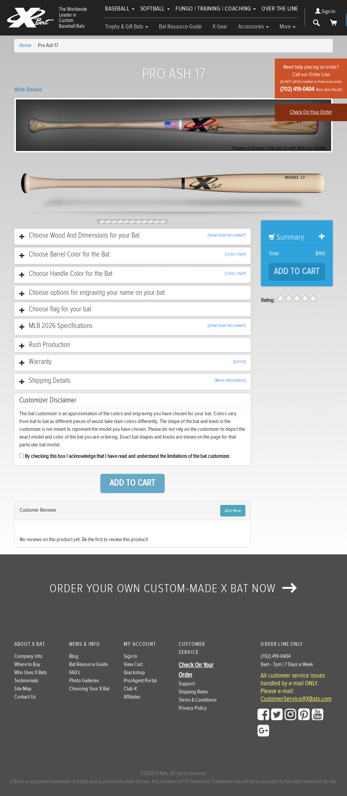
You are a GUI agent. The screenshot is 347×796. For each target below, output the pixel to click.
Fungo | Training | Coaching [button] (216, 8)
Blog (73, 656)
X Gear (219, 26)
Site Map (23, 689)
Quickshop (134, 672)
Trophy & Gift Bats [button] (126, 26)
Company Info (28, 656)
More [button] (287, 26)
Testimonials (26, 681)
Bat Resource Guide (180, 26)
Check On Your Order (311, 112)
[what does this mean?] (227, 235)
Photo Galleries (84, 681)
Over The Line (280, 8)
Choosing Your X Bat (89, 689)
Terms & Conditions (198, 700)
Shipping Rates (193, 692)
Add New (233, 510)
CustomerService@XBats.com (296, 699)
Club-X (130, 689)
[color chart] (235, 254)
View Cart (133, 664)
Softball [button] (155, 8)
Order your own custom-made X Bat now (173, 588)
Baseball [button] (120, 8)
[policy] (239, 361)
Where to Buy (27, 664)
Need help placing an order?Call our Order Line (311, 78)
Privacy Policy (193, 708)
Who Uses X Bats (30, 672)
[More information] (230, 380)
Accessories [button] (253, 26)
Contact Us (25, 697)
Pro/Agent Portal (140, 681)
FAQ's (74, 672)
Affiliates (132, 697)
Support (187, 684)
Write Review (28, 89)
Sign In (325, 11)
